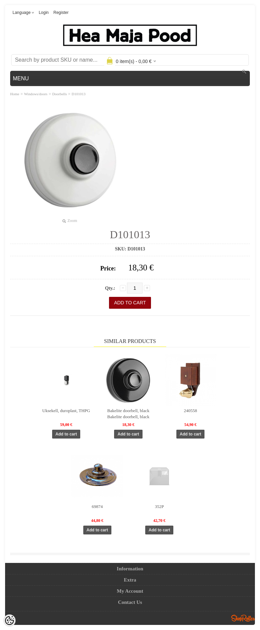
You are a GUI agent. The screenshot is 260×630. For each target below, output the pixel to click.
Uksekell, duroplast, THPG (66, 410)
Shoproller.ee (243, 618)
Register (61, 12)
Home (14, 94)
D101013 (79, 94)
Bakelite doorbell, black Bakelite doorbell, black (128, 413)
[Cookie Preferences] (9, 620)
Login (43, 12)
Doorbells (59, 94)
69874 (97, 506)
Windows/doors (35, 94)
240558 (190, 410)
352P (159, 506)
